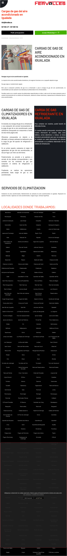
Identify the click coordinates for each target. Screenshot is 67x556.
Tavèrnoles (54, 381)
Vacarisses (8, 332)
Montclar (7, 398)
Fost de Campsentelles (23, 315)
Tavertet (38, 381)
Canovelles (8, 225)
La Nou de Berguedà (38, 311)
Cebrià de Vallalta (54, 303)
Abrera (23, 381)
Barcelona (8, 212)
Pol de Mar (38, 320)
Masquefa (7, 406)
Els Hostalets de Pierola (7, 415)
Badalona (53, 268)
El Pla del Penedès (8, 402)
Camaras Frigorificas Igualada (38, 553)
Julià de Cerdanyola (7, 220)
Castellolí (53, 420)
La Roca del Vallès (23, 342)
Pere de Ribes (38, 280)
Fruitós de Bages (8, 315)
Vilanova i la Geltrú (8, 264)
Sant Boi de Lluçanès (8, 307)
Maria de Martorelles (23, 346)
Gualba (54, 424)
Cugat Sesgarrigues (7, 299)
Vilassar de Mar (38, 216)
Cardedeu (54, 247)
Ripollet (38, 237)
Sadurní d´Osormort (7, 311)
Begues (23, 548)
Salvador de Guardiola (23, 212)
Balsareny (54, 251)
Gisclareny (38, 429)
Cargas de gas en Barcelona (14, 37)
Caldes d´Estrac (38, 272)
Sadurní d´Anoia (38, 299)
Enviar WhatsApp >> (50, 33)
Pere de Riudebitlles (23, 280)
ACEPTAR (39, 498)
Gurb (23, 424)
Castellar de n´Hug (39, 402)
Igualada (38, 398)
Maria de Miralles (53, 367)
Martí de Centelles (54, 285)
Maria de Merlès (7, 373)
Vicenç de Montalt (38, 303)
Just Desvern (54, 289)
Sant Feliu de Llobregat (7, 294)
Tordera (8, 381)
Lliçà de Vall (54, 373)
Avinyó (23, 272)
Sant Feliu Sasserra (7, 280)
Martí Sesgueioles (8, 285)
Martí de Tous (38, 285)
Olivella (54, 359)
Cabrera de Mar (54, 264)
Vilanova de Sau (7, 410)
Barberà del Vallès (38, 251)
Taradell (8, 385)
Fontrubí (38, 389)
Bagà (23, 255)
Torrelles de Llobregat (8, 363)
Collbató (54, 398)
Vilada (7, 324)
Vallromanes (53, 324)
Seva (23, 355)
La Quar (38, 342)
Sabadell (54, 307)
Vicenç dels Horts (8, 303)
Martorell (38, 406)
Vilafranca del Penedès (8, 268)
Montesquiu (54, 394)
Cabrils (38, 255)
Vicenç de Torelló (23, 303)
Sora (54, 548)
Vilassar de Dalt (54, 260)
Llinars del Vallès (7, 336)
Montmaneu (8, 394)
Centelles (53, 414)
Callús (7, 229)
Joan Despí (23, 220)
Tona (54, 216)
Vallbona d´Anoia (53, 328)
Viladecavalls (23, 268)
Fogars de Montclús (23, 433)
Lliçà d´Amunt (8, 377)
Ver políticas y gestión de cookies (33, 494)
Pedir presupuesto (17, 33)
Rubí (8, 237)
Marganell (53, 406)
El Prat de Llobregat (23, 414)
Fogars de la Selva (38, 433)
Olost (38, 359)
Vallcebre (38, 328)
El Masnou (23, 402)
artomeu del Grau (38, 307)
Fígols (54, 433)
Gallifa (38, 548)
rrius (7, 424)
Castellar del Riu (53, 276)
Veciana (38, 324)
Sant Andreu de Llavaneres (8, 242)
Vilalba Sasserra (23, 410)
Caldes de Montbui (54, 410)
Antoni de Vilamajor (53, 237)
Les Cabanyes (8, 342)
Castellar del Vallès (38, 276)
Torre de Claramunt (54, 363)
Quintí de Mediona (23, 320)
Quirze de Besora (7, 320)
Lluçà (23, 552)
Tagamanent (38, 385)
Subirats (38, 332)
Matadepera (54, 402)
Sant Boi (23, 307)
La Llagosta (54, 311)
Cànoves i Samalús (54, 220)
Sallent (8, 247)
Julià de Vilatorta (38, 247)
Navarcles (8, 260)
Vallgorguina (23, 328)
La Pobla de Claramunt (23, 311)
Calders (54, 272)
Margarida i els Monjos (23, 350)
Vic (23, 324)
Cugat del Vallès (23, 299)
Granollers (8, 429)
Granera (23, 429)
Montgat (38, 394)
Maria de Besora (53, 385)
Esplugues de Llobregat (23, 437)
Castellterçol (38, 420)
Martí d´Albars (8, 289)
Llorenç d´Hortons (38, 289)
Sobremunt (54, 350)
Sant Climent (53, 342)
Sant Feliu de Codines (23, 293)
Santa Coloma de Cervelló (23, 368)
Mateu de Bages (53, 280)
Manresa (54, 255)
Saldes (54, 332)
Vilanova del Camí (38, 264)
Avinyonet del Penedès (8, 272)
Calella (38, 229)
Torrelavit (38, 363)
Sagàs (7, 552)
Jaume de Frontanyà (7, 233)
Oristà (54, 355)
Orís (8, 359)
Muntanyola (8, 216)
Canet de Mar (23, 225)
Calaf (7, 276)
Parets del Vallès (7, 548)
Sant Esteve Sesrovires (38, 294)
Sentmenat (8, 389)
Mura (54, 212)
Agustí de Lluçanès (38, 241)
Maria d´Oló (8, 350)
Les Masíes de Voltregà (23, 336)
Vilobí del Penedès (38, 373)
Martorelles (23, 406)
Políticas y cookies (54, 552)
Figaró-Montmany (8, 437)
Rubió (53, 233)
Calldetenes (23, 229)
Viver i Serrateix (23, 373)
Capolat (8, 251)
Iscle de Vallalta (23, 233)
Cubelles (53, 377)
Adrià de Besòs (54, 241)
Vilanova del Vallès (23, 264)
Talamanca (23, 385)
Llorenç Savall (23, 289)
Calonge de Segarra (53, 225)
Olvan (23, 359)
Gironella (38, 437)
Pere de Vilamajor (38, 212)
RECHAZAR (28, 498)
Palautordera (53, 293)
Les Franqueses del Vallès (53, 337)
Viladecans (39, 268)
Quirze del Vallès (53, 315)
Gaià (23, 389)
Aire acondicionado (4, 37)
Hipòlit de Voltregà (38, 410)
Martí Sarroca (23, 285)
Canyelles (38, 220)
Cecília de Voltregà (54, 299)
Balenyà (8, 255)
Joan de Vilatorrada (53, 229)
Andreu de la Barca (23, 241)
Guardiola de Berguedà (38, 424)
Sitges (8, 355)
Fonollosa (53, 429)
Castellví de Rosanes (8, 420)
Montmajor (23, 394)
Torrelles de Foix (23, 363)
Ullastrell (53, 346)
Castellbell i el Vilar (23, 276)
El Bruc (23, 377)
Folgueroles (8, 433)
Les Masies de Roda (38, 336)
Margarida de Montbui (39, 350)
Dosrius (38, 377)
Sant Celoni (8, 346)
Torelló (8, 367)
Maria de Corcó (38, 346)
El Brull (54, 437)
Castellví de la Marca (23, 420)
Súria (23, 332)
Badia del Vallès (38, 260)
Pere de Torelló (23, 247)
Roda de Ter (23, 237)
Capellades (23, 251)
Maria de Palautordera (38, 367)
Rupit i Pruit (38, 233)
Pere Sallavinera (53, 320)
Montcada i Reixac (23, 398)
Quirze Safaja (38, 315)
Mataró (23, 260)
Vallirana (8, 328)
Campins (38, 225)
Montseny (23, 216)
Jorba (53, 389)
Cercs (38, 414)
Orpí (38, 355)
